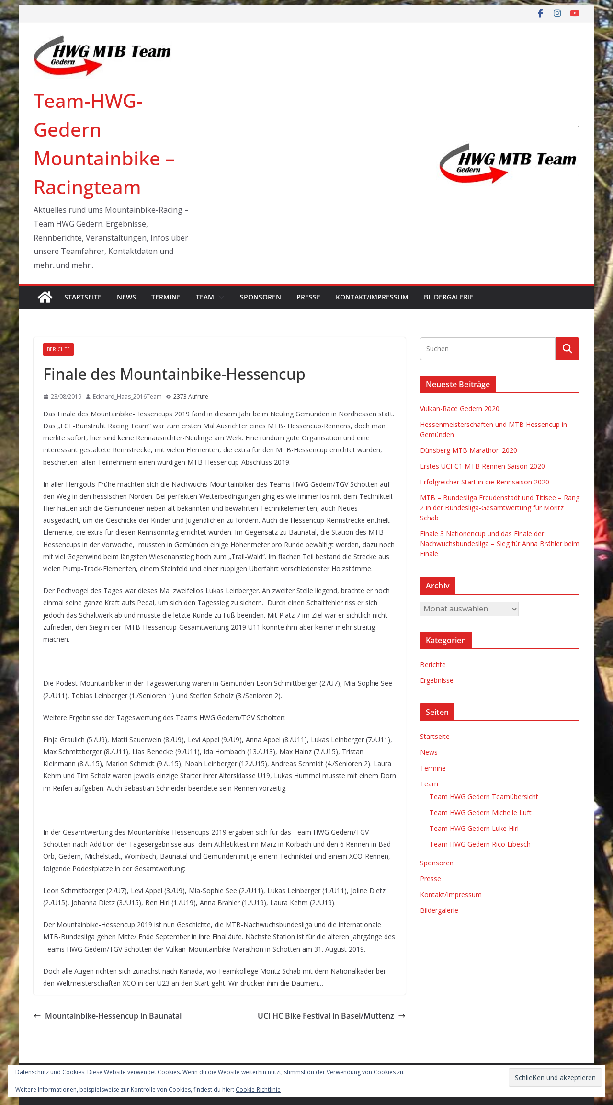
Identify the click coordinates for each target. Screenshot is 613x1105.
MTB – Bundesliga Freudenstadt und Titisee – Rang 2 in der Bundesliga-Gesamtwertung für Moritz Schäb (499, 507)
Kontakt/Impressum (372, 296)
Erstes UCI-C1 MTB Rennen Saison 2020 (482, 466)
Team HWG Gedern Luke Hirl (474, 828)
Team (205, 296)
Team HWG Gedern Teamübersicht (484, 796)
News (126, 296)
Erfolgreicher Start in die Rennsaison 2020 (484, 481)
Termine (166, 296)
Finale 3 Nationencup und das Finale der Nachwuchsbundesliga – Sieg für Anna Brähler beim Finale (499, 543)
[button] (219, 297)
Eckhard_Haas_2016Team (127, 396)
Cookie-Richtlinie (258, 1089)
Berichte (58, 349)
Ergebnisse (437, 680)
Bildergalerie (449, 296)
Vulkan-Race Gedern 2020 (459, 408)
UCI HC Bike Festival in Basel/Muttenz (332, 1016)
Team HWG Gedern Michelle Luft (481, 812)
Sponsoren (260, 296)
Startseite (83, 296)
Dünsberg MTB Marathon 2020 (468, 450)
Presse (308, 296)
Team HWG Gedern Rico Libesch (480, 844)
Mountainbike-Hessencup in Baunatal (108, 1016)
